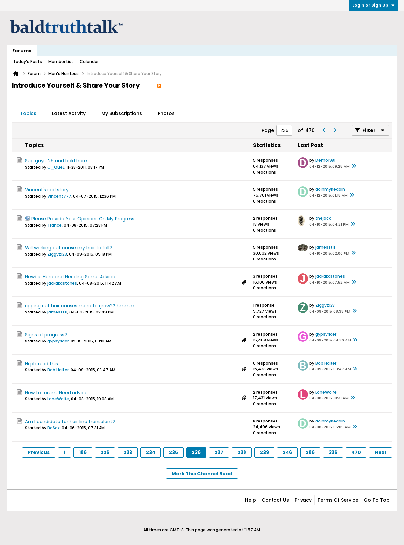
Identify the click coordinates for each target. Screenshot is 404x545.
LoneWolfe (58, 399)
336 (333, 452)
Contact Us (275, 500)
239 (264, 452)
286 (310, 452)
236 (196, 452)
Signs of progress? (46, 334)
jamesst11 (325, 247)
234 (150, 452)
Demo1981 (325, 160)
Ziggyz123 (57, 254)
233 (127, 452)
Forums (21, 50)
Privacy (303, 500)
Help (250, 500)
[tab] (28, 113)
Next (381, 452)
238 (241, 452)
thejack (323, 218)
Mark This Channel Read (202, 473)
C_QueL (55, 167)
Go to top (377, 500)
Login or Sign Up (373, 5)
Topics (28, 113)
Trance (54, 225)
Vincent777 (59, 196)
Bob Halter (58, 370)
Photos (166, 113)
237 (219, 452)
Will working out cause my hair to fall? (68, 247)
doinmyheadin (330, 189)
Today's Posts (27, 61)
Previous (39, 452)
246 (287, 452)
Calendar (89, 61)
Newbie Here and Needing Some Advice (70, 276)
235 (173, 452)
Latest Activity (69, 113)
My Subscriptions (121, 113)
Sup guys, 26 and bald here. (56, 160)
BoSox (53, 428)
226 (105, 452)
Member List (60, 61)
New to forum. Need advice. (57, 392)
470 (356, 452)
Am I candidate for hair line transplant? (70, 421)
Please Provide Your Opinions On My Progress (82, 218)
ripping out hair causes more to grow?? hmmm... (81, 305)
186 (83, 452)
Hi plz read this (41, 363)
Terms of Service (337, 500)
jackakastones (62, 283)
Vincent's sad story (47, 189)
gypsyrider (58, 341)
